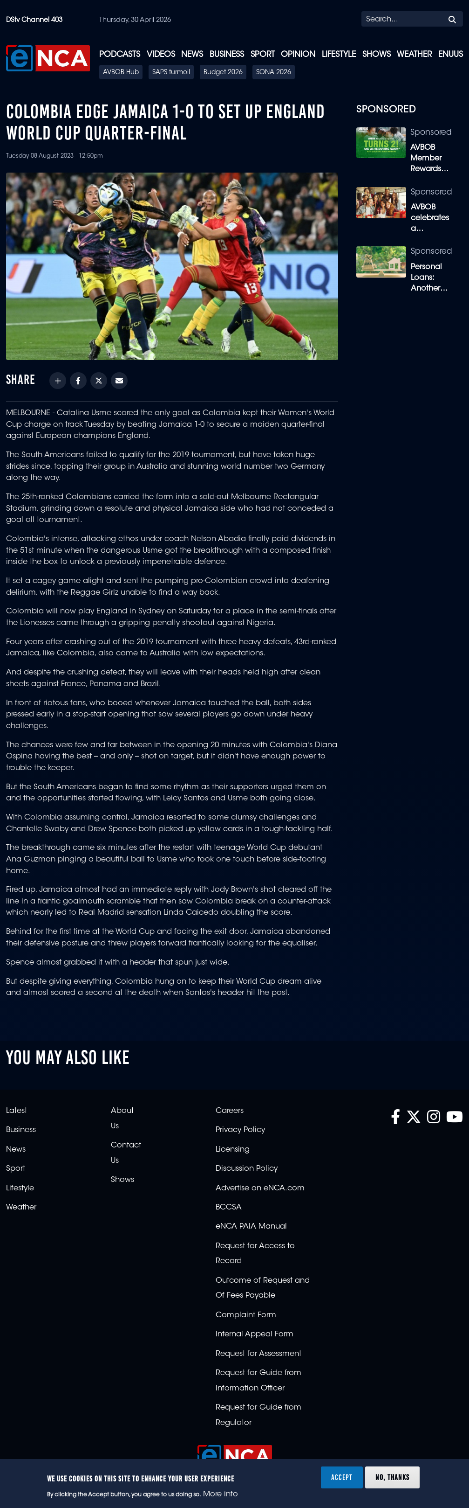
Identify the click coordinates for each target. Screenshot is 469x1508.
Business (227, 55)
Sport (263, 55)
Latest (16, 1111)
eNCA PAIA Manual (251, 1226)
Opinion (298, 55)
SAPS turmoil (171, 72)
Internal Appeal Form (254, 1334)
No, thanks (392, 1477)
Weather (414, 55)
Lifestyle (339, 55)
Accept (342, 1477)
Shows (376, 55)
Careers (230, 1111)
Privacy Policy (240, 1130)
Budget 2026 (223, 72)
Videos (161, 55)
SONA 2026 (273, 72)
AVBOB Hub (121, 72)
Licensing (233, 1150)
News (192, 55)
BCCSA (229, 1207)
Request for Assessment (258, 1354)
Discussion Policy (247, 1169)
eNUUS (450, 55)
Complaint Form (246, 1315)
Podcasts (119, 55)
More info (220, 1494)
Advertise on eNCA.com (260, 1188)
